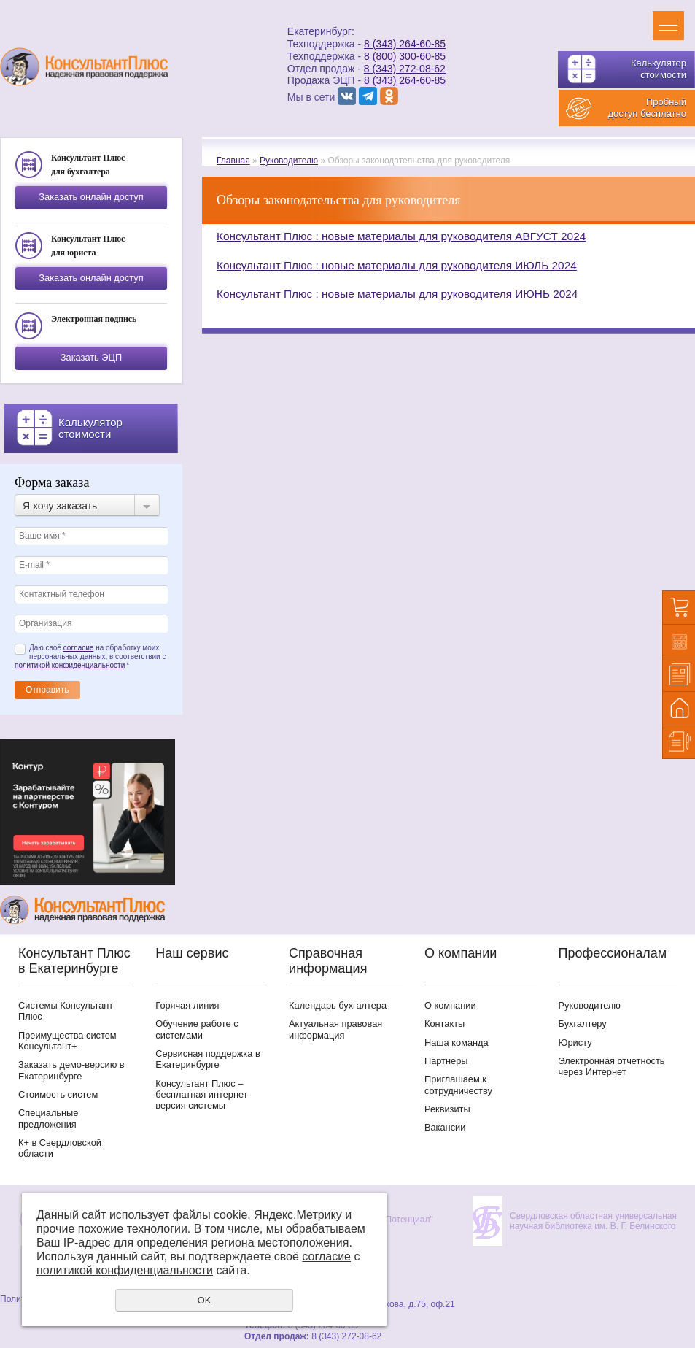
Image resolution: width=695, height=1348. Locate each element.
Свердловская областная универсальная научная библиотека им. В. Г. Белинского (593, 1221)
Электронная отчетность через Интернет (612, 1066)
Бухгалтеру (583, 1023)
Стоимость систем (58, 1094)
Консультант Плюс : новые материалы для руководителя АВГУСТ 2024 (401, 236)
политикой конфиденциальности (70, 665)
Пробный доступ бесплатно (646, 107)
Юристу (575, 1042)
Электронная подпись (93, 319)
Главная (233, 160)
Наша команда (456, 1042)
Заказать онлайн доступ (91, 196)
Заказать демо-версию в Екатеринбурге (71, 1070)
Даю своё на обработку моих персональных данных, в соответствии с (90, 656)
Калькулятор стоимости (658, 69)
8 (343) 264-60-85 (405, 44)
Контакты (444, 1023)
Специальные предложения (48, 1118)
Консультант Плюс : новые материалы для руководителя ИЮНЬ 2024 (397, 294)
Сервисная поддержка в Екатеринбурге (207, 1059)
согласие (78, 648)
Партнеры (446, 1060)
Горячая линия (187, 1005)
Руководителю (289, 160)
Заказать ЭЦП (91, 357)
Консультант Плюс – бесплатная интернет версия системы (201, 1095)
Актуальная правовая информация (335, 1029)
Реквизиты (447, 1109)
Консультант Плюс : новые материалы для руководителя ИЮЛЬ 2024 (397, 265)
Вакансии (444, 1127)
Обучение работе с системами (196, 1029)
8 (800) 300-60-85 (405, 56)
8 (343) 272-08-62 (405, 68)
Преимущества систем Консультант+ (67, 1041)
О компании (450, 1005)
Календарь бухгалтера (338, 1005)
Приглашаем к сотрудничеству (458, 1084)
